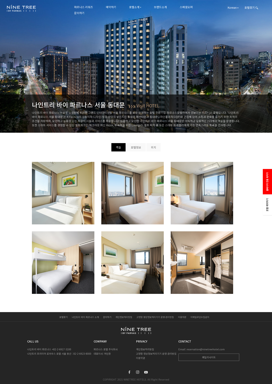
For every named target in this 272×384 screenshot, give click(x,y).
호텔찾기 (63, 317)
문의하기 (79, 13)
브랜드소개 (160, 7)
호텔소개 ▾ (135, 7)
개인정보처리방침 (124, 317)
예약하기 (111, 7)
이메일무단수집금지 (199, 317)
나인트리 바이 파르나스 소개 (85, 317)
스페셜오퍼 (186, 7)
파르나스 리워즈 (83, 7)
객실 (118, 147)
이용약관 (182, 317)
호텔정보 (136, 147)
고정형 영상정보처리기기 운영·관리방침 (155, 317)
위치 (153, 147)
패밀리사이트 (209, 357)
